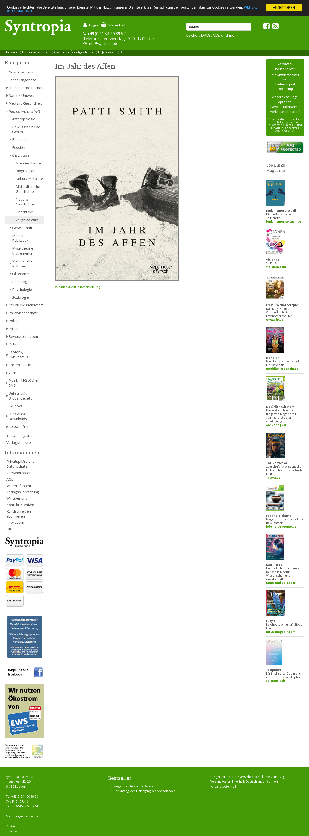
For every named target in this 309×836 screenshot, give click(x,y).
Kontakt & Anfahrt (21, 504)
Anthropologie (23, 119)
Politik (13, 320)
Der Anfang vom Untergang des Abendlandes (144, 791)
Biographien (25, 170)
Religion (15, 344)
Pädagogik (20, 281)
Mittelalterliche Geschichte (28, 189)
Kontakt (11, 826)
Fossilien (19, 147)
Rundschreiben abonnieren (18, 513)
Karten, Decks (20, 364)
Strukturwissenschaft (26, 305)
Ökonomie (20, 273)
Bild (122, 52)
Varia (13, 372)
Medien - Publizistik (20, 238)
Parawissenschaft (23, 312)
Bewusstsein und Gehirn (26, 129)
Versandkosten (18, 472)
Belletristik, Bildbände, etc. (21, 395)
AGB (10, 479)
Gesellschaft (22, 227)
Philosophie (18, 328)
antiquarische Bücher (26, 87)
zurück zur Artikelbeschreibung (77, 287)
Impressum (15, 522)
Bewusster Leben (23, 336)
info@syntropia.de (103, 43)
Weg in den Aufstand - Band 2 (133, 786)
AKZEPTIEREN (284, 7)
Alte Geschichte (28, 163)
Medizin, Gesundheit (25, 103)
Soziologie (20, 297)
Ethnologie (21, 139)
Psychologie (22, 289)
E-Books (15, 406)
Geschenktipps (21, 72)
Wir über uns (16, 498)
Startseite (11, 52)
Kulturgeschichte (29, 178)
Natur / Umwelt (21, 95)
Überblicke (24, 212)
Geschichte (61, 52)
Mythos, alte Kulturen (22, 263)
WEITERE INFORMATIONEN (29, 11)
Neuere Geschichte (25, 202)
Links (10, 528)
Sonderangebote (22, 79)
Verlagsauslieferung (22, 491)
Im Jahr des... (106, 52)
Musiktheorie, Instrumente (23, 251)
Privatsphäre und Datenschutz (20, 464)
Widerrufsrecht (18, 485)
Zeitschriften (19, 426)
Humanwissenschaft (24, 111)
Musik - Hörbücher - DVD (25, 383)
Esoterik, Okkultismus (18, 354)
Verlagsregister (19, 442)
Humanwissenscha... (35, 52)
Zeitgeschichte (83, 52)
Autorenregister (19, 436)
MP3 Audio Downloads (18, 416)
